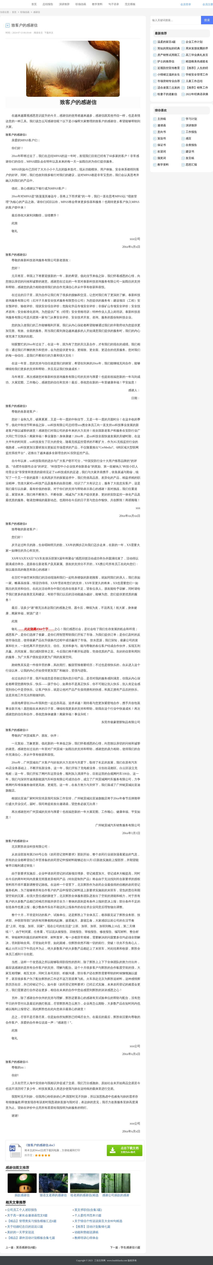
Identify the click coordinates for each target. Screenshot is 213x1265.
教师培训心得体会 (86, 1237)
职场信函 (81, 4)
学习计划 (191, 118)
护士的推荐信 (165, 61)
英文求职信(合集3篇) (88, 1209)
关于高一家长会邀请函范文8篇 (27, 1215)
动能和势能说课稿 (86, 1232)
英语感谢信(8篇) (26, 1247)
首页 (34, 4)
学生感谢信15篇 (130, 1247)
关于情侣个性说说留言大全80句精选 (98, 1221)
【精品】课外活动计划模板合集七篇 (31, 1237)
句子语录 (113, 4)
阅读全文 (38, 32)
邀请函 (161, 125)
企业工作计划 (194, 41)
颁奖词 (161, 158)
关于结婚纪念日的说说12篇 (25, 1226)
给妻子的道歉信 (167, 94)
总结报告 (48, 4)
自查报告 (191, 145)
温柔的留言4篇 (166, 41)
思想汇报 (191, 164)
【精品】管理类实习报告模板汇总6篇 (31, 1221)
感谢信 (36, 12)
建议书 (190, 151)
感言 (188, 138)
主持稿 (161, 118)
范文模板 (130, 4)
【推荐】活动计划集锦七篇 (92, 1226)
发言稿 (190, 158)
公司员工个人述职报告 (22, 1209)
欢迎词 (161, 151)
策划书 (161, 138)
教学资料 (97, 4)
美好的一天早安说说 (20, 1232)
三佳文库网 (99, 1260)
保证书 (161, 145)
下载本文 (48, 32)
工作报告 (191, 131)
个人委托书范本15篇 (87, 1215)
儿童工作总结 (194, 81)
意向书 (161, 131)
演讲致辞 (64, 4)
